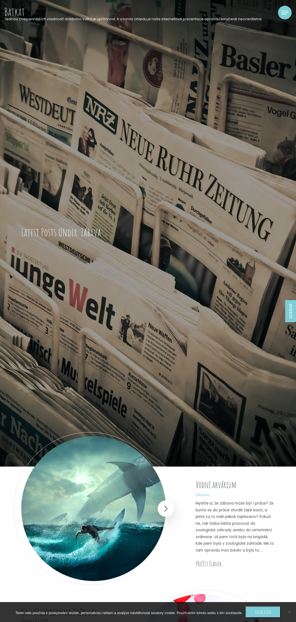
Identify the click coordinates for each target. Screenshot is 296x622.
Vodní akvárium (216, 484)
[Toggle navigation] (285, 12)
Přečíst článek (209, 564)
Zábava (202, 495)
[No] (289, 612)
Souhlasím (263, 611)
